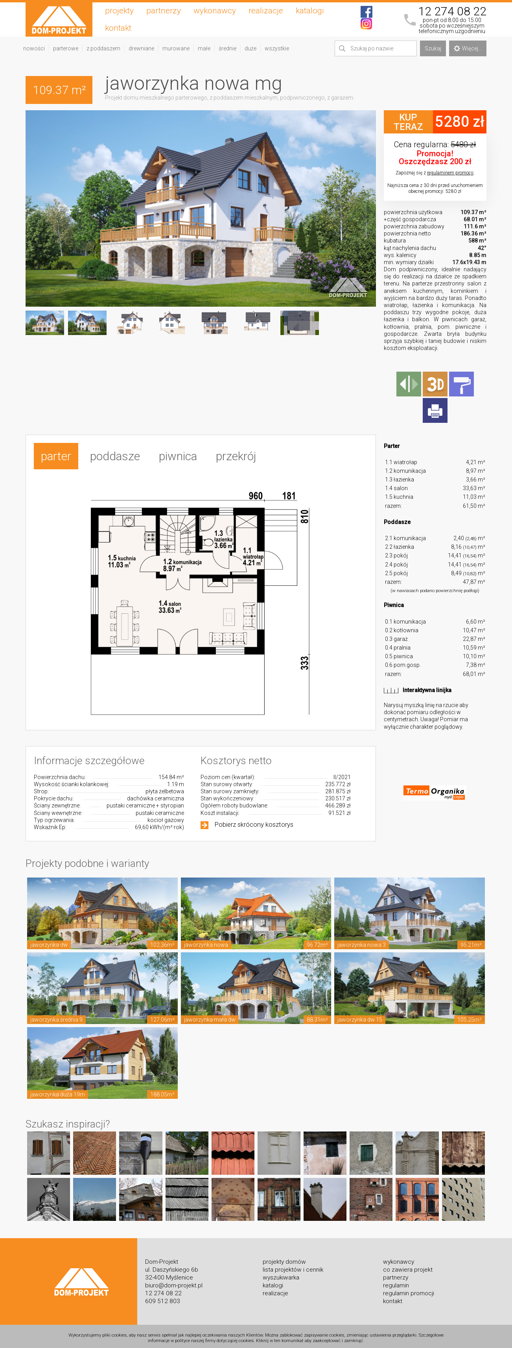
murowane (176, 48)
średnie (227, 48)
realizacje (266, 10)
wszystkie (277, 48)
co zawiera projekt (408, 1265)
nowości (34, 48)
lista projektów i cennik (293, 1265)
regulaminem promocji (450, 173)
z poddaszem (103, 48)
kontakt (118, 28)
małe (204, 48)
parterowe (65, 48)
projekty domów (284, 1257)
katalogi (310, 10)
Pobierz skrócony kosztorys (254, 820)
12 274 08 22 (452, 11)
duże (250, 48)
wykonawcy (214, 10)
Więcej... (468, 48)
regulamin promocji (408, 1289)
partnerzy (163, 10)
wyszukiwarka (281, 1273)
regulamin (396, 1281)
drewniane (141, 48)
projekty (119, 10)
